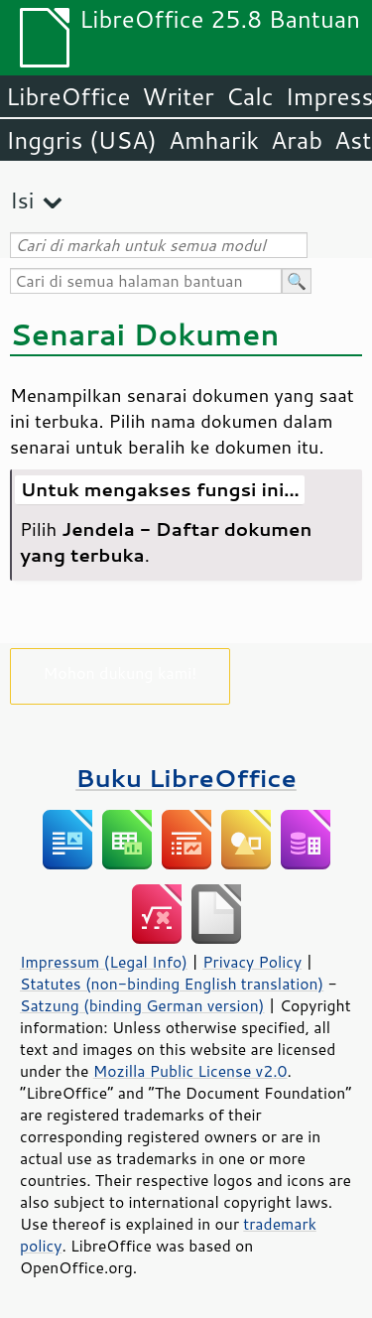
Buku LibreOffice (186, 777)
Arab (296, 140)
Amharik (214, 140)
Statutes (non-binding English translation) (171, 983)
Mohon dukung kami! (120, 672)
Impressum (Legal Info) (103, 962)
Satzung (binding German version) (142, 1005)
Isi (22, 200)
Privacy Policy (252, 962)
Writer (177, 96)
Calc (250, 96)
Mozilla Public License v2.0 (190, 1071)
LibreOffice (68, 96)
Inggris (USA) (81, 140)
